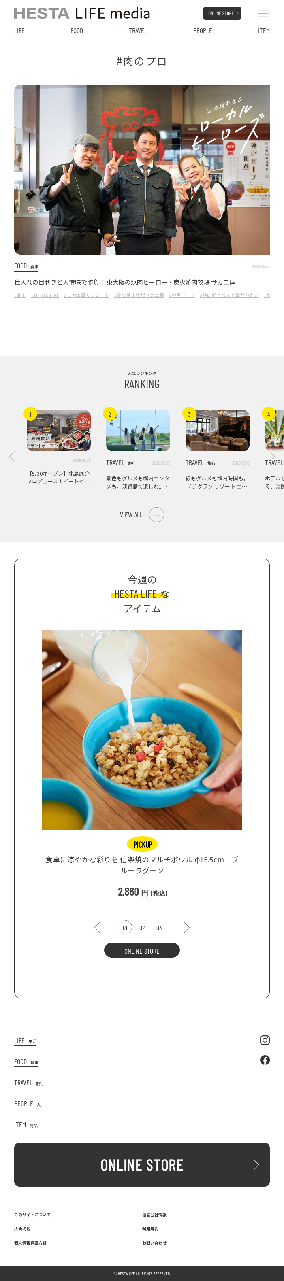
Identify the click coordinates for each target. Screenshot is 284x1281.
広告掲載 (22, 1229)
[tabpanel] (142, 760)
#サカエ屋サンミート (86, 295)
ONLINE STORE (142, 950)
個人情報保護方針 (30, 1243)
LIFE (19, 30)
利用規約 (150, 1229)
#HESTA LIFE (45, 295)
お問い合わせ (154, 1243)
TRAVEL (138, 30)
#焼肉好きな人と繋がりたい (229, 295)
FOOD (76, 30)
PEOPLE (202, 30)
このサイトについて (32, 1214)
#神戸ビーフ (182, 295)
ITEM (264, 30)
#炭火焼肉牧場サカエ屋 (139, 295)
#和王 (20, 295)
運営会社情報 (154, 1214)
